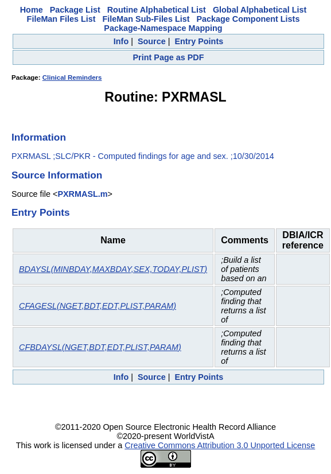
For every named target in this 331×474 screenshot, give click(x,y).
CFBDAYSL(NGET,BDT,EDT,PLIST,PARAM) (100, 347)
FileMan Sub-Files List (146, 19)
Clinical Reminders (72, 77)
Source (152, 41)
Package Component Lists (247, 19)
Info (121, 41)
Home (31, 9)
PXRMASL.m (82, 194)
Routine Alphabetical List (156, 9)
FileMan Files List (61, 19)
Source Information (56, 175)
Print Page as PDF (168, 57)
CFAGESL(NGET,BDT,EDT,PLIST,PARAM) (97, 305)
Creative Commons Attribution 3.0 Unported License (219, 445)
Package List (75, 9)
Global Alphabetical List (259, 9)
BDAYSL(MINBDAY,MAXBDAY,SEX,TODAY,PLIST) (113, 269)
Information (38, 137)
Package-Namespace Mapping (163, 28)
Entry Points (198, 41)
